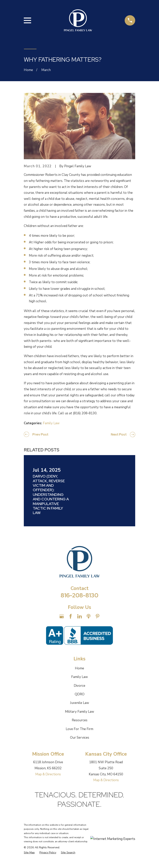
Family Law (51, 423)
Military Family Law (79, 711)
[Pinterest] (97, 616)
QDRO (79, 694)
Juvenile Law (79, 703)
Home (79, 668)
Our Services (79, 737)
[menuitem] (29, 852)
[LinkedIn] (79, 616)
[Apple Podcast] (88, 616)
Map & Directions (48, 774)
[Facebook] (70, 616)
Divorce (79, 685)
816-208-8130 (79, 595)
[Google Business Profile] (61, 616)
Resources (79, 720)
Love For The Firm (79, 729)
